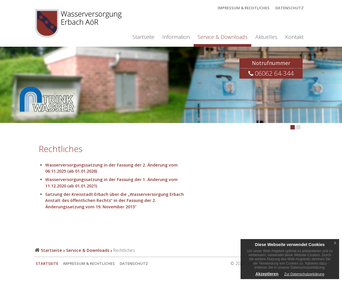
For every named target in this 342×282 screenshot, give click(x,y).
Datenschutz (289, 7)
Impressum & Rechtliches (244, 7)
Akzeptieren (266, 274)
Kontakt (294, 36)
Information (176, 36)
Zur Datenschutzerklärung (304, 274)
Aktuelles (266, 36)
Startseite (143, 36)
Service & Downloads (223, 36)
